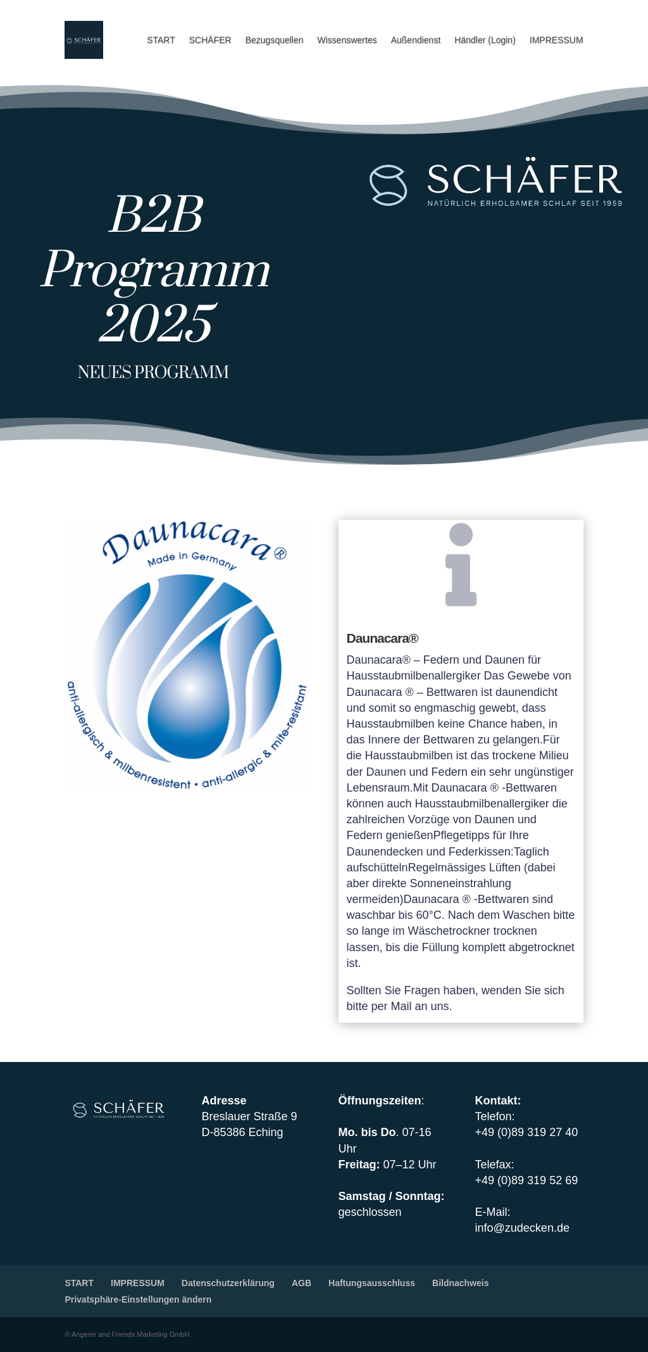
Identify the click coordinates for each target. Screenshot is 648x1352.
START (161, 40)
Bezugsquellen (275, 40)
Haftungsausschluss (371, 1283)
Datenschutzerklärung (228, 1283)
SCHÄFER (210, 40)
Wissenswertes (347, 40)
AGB (301, 1283)
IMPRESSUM (556, 40)
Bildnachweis (460, 1283)
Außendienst (416, 40)
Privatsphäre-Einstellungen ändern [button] (138, 1299)
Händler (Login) (485, 40)
